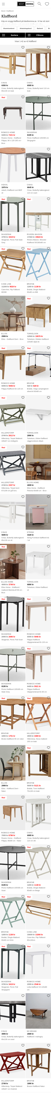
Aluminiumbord (8, 28)
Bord (3, 11)
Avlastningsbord (25, 28)
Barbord (40, 28)
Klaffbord (10, 11)
